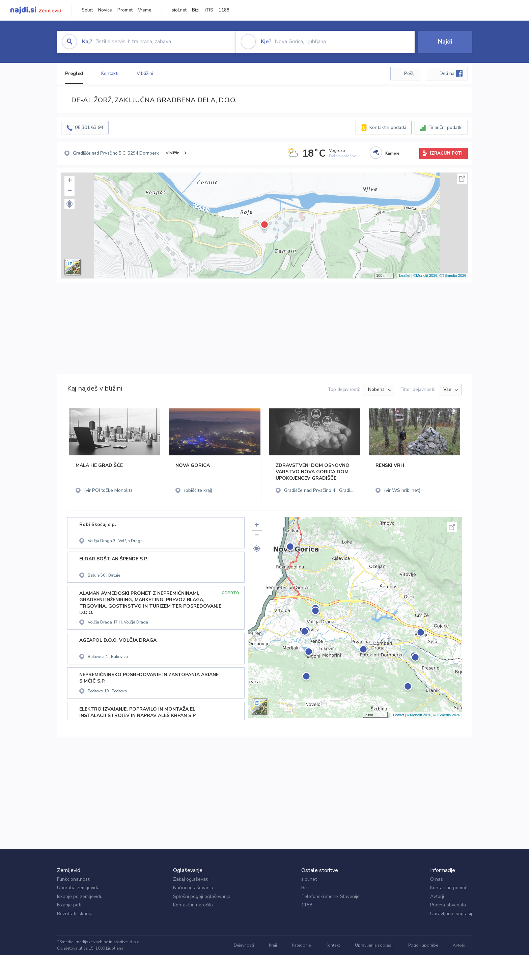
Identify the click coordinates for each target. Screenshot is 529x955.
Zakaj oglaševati (190, 879)
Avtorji (437, 896)
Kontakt (333, 945)
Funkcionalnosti (73, 879)
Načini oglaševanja (193, 887)
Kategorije (301, 945)
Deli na (451, 73)
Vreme (144, 10)
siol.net (179, 10)
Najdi (445, 41)
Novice (105, 10)
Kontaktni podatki (387, 127)
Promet (125, 10)
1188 (224, 10)
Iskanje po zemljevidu (80, 896)
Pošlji (410, 73)
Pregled (74, 73)
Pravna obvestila (448, 905)
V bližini (145, 73)
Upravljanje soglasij (451, 913)
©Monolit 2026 (425, 275)
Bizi (195, 10)
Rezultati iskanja (74, 913)
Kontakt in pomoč (448, 887)
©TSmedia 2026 (452, 275)
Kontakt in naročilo (193, 905)
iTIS (209, 10)
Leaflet (404, 275)
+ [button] (69, 181)
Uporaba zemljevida (78, 887)
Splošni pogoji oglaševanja (201, 896)
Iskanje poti (69, 905)
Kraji (273, 945)
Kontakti (109, 73)
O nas (436, 879)
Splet (87, 10)
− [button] (69, 191)
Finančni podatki (445, 127)
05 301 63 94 (89, 127)
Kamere (392, 153)
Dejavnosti (244, 945)
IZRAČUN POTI (446, 153)
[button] (69, 204)
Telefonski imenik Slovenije (330, 896)
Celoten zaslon (462, 179)
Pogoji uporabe (423, 945)
